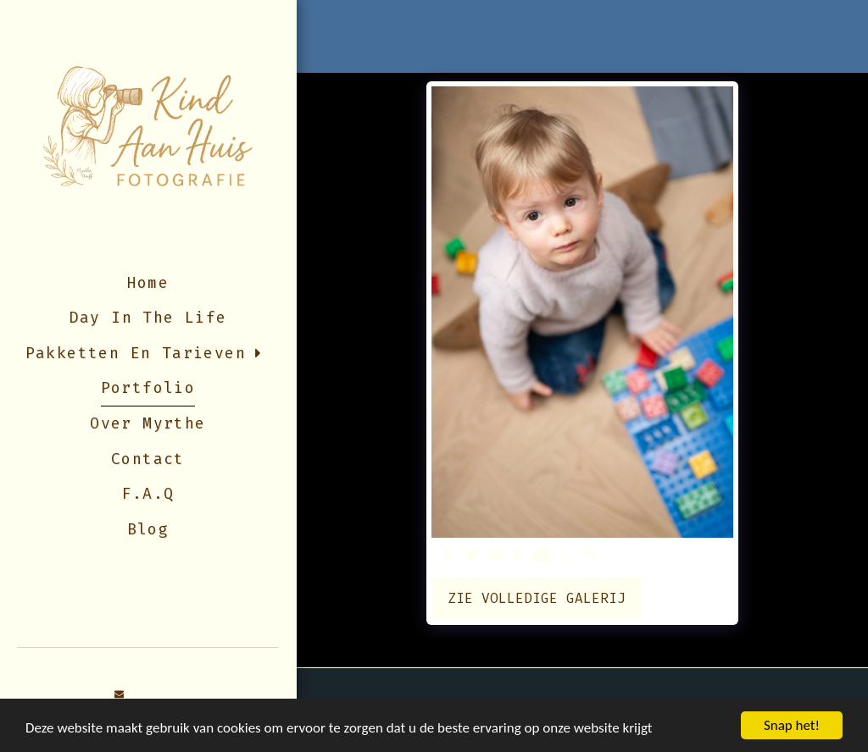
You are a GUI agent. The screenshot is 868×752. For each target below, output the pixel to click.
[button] (119, 694)
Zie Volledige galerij (537, 598)
